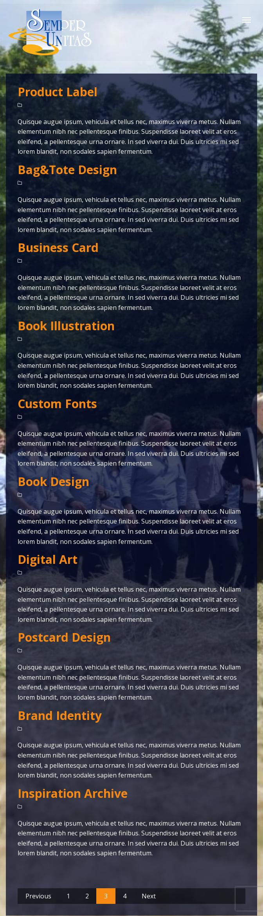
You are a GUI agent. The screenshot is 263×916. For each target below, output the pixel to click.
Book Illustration (66, 326)
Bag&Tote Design (67, 170)
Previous (38, 896)
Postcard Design (64, 637)
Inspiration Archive (73, 793)
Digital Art (47, 559)
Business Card (58, 247)
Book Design (53, 481)
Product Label (57, 92)
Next (149, 896)
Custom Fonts (57, 404)
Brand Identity (60, 715)
